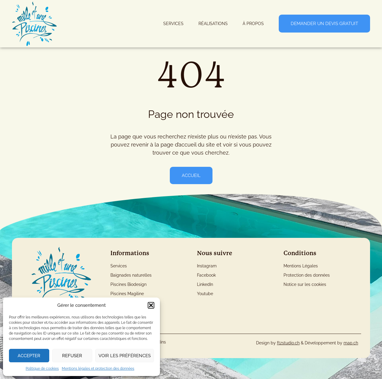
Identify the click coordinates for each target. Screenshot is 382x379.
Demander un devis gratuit (324, 23)
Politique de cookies (42, 368)
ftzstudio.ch (288, 343)
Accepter (29, 355)
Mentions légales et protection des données (98, 368)
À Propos (253, 23)
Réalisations (213, 23)
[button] (151, 305)
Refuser (72, 355)
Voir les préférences (124, 355)
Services (173, 23)
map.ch (351, 343)
